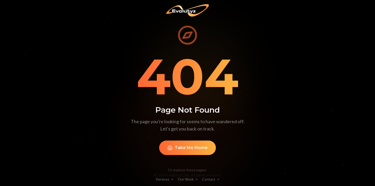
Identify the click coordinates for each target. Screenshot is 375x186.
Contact (210, 179)
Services (165, 179)
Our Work (188, 179)
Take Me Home (187, 148)
